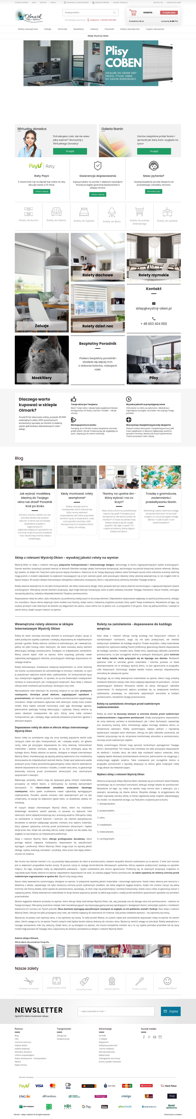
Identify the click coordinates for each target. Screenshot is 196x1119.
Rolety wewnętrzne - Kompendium (30, 1058)
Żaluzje (47, 29)
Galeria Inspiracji (22, 1048)
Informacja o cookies (172, 1114)
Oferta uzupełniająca (24, 1055)
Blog (34, 3)
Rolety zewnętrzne (129, 29)
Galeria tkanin (21, 1045)
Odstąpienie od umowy (109, 1058)
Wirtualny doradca (23, 1052)
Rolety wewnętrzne (28, 29)
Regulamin (104, 1042)
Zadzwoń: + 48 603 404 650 (101, 20)
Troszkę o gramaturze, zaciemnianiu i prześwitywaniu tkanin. (161, 498)
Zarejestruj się (63, 1039)
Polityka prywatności (108, 1045)
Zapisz (171, 1011)
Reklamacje (104, 1055)
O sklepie (103, 1039)
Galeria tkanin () (120, 3)
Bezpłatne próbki (100, 2)
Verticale (62, 29)
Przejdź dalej (169, 12)
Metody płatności (107, 1052)
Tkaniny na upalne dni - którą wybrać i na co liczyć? (119, 498)
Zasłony (94, 29)
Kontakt (43, 3)
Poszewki (109, 29)
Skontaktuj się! (153, 191)
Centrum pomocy (23, 1042)
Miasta (18, 1061)
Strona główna (21, 3)
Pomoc (53, 3)
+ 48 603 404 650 (154, 324)
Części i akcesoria (155, 29)
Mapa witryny (21, 1065)
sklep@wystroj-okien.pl (154, 308)
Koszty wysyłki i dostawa (110, 1061)
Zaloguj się (61, 1035)
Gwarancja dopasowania (76, 2)
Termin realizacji (106, 1048)
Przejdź (70, 151)
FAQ (16, 1039)
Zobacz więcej (41, 191)
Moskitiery (79, 29)
